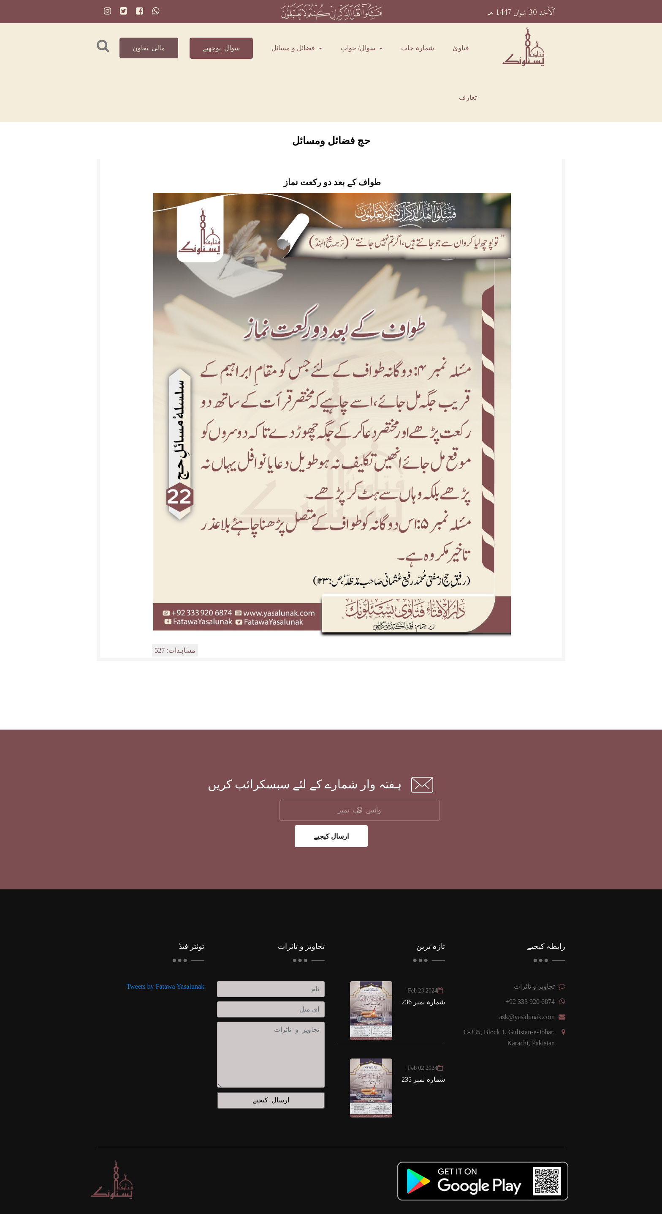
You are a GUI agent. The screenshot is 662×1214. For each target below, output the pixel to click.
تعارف (468, 97)
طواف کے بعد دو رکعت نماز (332, 182)
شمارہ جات (417, 48)
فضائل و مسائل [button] (294, 48)
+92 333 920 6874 (530, 1001)
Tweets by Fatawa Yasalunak (165, 986)
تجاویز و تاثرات (534, 986)
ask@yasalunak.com (527, 1016)
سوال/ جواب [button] (359, 48)
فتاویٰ (461, 48)
